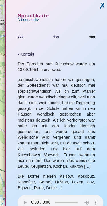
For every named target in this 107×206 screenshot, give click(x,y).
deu (56, 36)
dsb (21, 36)
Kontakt (27, 54)
